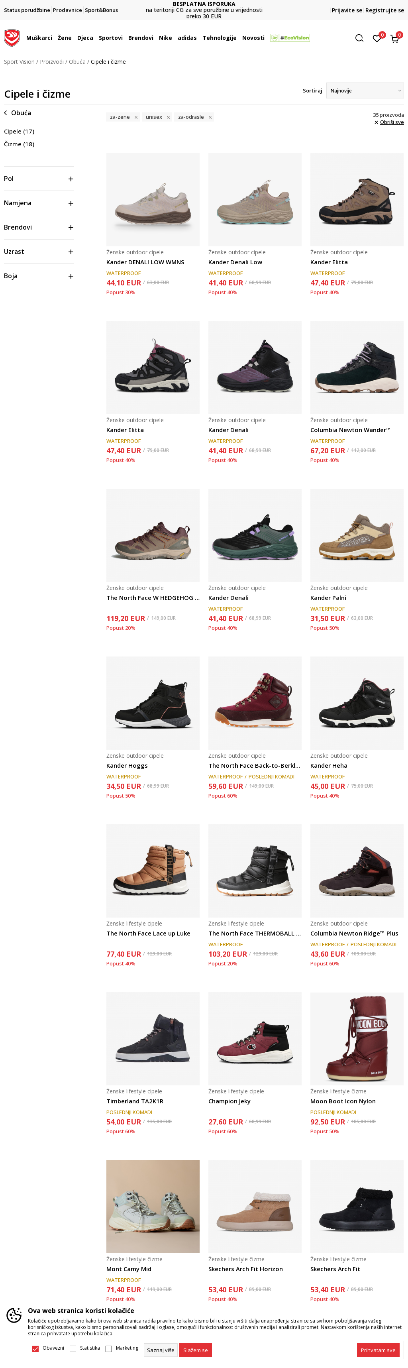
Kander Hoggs (127, 765)
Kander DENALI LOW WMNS (145, 262)
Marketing (127, 1348)
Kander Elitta (329, 262)
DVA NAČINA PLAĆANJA (204, 7)
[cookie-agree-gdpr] (195, 1350)
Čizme (19, 144)
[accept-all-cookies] (378, 1350)
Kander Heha (328, 765)
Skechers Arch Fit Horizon (245, 1269)
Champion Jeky (229, 1101)
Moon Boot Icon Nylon (343, 1101)
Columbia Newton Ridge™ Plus (354, 933)
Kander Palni (328, 597)
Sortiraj (312, 90)
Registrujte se (384, 10)
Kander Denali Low (235, 262)
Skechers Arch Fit (335, 1269)
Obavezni (53, 1348)
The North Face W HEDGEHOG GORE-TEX (153, 597)
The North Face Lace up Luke (148, 933)
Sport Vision (19, 61)
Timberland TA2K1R (134, 1101)
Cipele (19, 131)
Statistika (90, 1348)
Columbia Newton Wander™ (350, 430)
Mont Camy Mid (128, 1269)
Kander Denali (228, 430)
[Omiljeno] (377, 38)
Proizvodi (52, 61)
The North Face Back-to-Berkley (255, 765)
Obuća (77, 61)
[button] (362, 38)
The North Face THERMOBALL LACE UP (255, 933)
